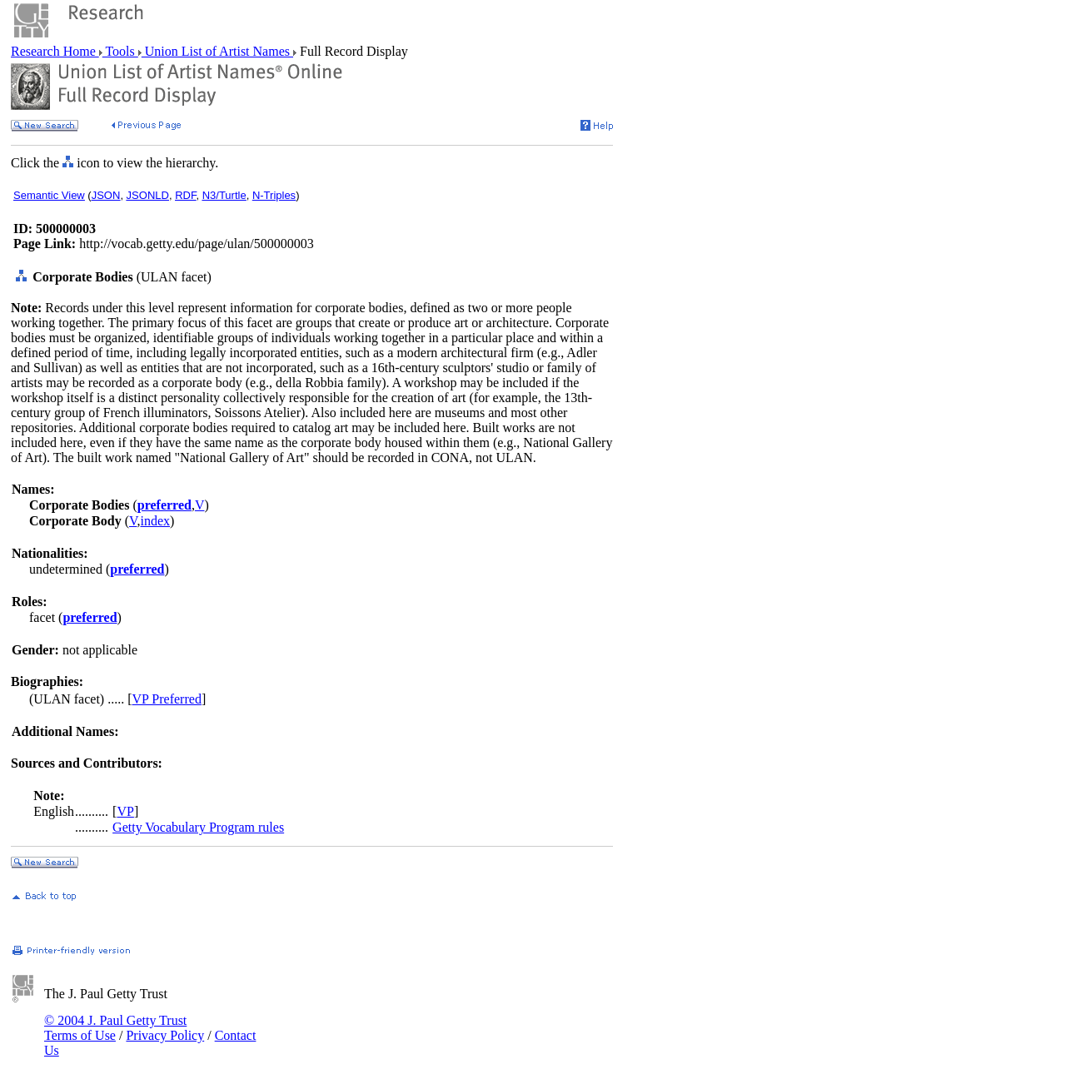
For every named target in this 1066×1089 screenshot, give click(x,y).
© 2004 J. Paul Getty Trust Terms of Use (115, 1027)
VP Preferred (167, 699)
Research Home (55, 51)
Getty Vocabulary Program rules (198, 827)
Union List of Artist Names (217, 51)
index (155, 521)
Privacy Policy (165, 1035)
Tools (120, 51)
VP (125, 811)
